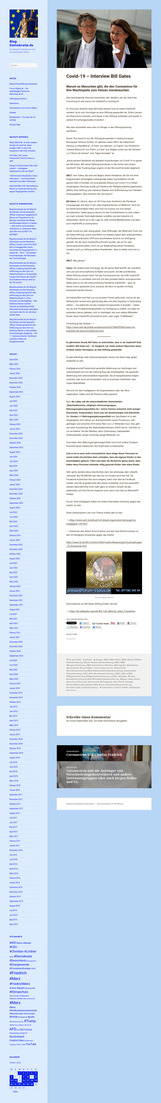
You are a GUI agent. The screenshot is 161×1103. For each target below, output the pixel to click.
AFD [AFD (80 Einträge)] (13, 1029)
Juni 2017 (14, 822)
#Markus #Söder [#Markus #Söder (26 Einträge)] (16, 999)
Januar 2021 (15, 637)
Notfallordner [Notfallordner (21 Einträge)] (29, 1041)
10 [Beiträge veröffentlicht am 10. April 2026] (28, 1077)
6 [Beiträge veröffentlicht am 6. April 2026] (11, 1077)
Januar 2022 (15, 591)
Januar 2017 (15, 846)
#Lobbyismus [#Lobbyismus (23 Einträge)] (24, 996)
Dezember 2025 (16, 378)
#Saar (130, 679)
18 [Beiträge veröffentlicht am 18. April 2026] (32, 1080)
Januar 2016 (15, 883)
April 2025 (14, 415)
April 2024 (14, 471)
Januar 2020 (15, 688)
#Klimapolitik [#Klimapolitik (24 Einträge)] (30, 988)
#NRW (129, 673)
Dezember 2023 (16, 489)
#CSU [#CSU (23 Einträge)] (12, 957)
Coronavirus (107, 687)
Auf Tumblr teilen (100, 623)
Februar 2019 (15, 730)
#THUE (121, 682)
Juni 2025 (14, 406)
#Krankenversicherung (104, 673)
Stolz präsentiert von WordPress (110, 804)
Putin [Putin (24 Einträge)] (18, 1044)
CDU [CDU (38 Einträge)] (21, 1029)
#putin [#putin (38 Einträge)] (31, 1016)
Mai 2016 (13, 864)
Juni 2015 (14, 915)
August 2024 (15, 452)
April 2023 (14, 526)
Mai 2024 (13, 466)
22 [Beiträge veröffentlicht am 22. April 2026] (20, 1084)
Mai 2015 (13, 920)
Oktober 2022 (15, 554)
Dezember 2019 (16, 693)
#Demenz (109, 665)
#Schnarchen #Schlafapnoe (100, 682)
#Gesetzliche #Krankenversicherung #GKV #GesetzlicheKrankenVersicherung (95, 669)
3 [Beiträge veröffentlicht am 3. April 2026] (27, 1073)
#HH (91, 673)
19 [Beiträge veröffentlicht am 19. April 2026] (36, 1080)
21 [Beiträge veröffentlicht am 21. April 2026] (16, 1084)
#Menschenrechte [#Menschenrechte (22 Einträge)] (29, 999)
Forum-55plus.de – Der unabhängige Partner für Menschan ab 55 (20, 91)
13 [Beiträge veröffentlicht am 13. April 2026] (11, 1080)
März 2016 (14, 873)
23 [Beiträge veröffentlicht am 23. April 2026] (24, 1084)
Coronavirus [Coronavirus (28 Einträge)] (15, 1033)
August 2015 (15, 906)
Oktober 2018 (15, 748)
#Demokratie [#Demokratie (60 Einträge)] (23, 956)
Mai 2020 (13, 670)
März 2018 (14, 781)
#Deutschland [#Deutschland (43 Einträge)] (18, 960)
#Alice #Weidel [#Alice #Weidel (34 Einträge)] (23, 943)
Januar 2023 (15, 540)
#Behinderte (114, 659)
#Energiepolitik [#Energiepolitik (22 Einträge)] (31, 961)
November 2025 (16, 383)
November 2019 (16, 697)
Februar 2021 (15, 633)
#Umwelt (129, 682)
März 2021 (14, 628)
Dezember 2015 (16, 887)
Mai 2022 (13, 572)
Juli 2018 (13, 762)
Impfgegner (134, 687)
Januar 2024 (15, 484)
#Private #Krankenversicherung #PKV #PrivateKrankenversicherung (100, 677)
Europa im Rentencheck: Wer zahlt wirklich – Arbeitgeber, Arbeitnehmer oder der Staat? (24, 168)
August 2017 (15, 813)
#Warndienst (98, 684)
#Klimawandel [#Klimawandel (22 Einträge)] (14, 996)
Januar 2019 (15, 734)
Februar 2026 (15, 369)
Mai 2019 (13, 716)
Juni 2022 (14, 568)
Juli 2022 (13, 563)
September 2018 (16, 753)
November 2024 (16, 438)
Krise (97, 268)
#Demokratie (132, 665)
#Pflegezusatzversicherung (98, 676)
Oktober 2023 (15, 498)
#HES (85, 673)
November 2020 (16, 646)
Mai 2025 (13, 410)
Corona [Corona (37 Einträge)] (28, 1029)
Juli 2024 (13, 457)
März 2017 (14, 836)
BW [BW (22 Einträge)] (18, 1030)
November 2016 (16, 850)
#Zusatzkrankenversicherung (118, 684)
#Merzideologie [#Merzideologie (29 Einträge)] (16, 1013)
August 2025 (15, 396)
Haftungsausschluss (18, 99)
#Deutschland (72, 668)
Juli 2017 (13, 818)
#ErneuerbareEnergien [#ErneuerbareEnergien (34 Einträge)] (20, 968)
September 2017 (16, 809)
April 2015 (14, 924)
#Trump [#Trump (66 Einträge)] (30, 1021)
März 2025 (14, 420)
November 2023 (16, 494)
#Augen (99, 659)
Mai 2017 (13, 827)
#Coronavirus (98, 665)
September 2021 (16, 605)
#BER (124, 659)
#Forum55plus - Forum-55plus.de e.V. (96, 668)
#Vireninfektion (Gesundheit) (79, 684)
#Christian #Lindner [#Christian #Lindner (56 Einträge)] (23, 951)
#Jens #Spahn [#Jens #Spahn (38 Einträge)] (17, 988)
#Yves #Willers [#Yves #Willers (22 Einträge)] (19, 1025)
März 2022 (14, 582)
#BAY (106, 659)
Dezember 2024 (16, 434)
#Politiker (122, 676)
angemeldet (82, 720)
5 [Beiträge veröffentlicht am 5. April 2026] (35, 1073)
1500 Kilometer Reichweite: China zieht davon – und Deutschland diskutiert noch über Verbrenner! (23, 178)
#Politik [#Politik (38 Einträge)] (14, 1016)
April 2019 (14, 721)
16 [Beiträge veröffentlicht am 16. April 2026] (24, 1080)
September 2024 (16, 447)
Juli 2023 (13, 512)
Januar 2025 (15, 429)
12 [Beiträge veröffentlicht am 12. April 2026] (36, 1077)
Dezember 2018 (16, 739)
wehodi (88, 659)
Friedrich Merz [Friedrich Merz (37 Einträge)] (17, 1040)
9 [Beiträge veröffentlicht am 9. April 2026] (23, 1077)
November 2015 (16, 892)
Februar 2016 (15, 878)
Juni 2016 (14, 859)
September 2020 (16, 656)
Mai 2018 (13, 771)
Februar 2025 (15, 424)
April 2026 (14, 359)
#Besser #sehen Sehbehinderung (98, 662)
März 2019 (14, 725)
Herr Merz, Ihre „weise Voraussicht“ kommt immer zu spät (22, 158)
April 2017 (14, 832)
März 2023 (14, 531)
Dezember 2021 (16, 596)
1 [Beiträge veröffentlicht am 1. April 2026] (19, 1073)
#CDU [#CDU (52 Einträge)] (13, 947)
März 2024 (14, 475)
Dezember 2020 (16, 642)
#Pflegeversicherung (75, 676)
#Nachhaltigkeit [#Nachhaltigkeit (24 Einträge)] (29, 1014)
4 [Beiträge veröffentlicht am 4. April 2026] (31, 1073)
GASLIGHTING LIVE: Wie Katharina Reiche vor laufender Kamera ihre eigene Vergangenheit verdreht (24, 189)
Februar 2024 (15, 480)
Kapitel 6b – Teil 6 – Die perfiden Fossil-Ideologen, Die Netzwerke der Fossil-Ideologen (23, 255)
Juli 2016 (13, 855)
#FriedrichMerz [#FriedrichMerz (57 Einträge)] (20, 984)
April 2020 (14, 674)
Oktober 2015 (15, 896)
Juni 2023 (14, 517)
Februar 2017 (15, 841)
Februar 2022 (15, 586)
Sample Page (15, 125)
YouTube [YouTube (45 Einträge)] (31, 1044)
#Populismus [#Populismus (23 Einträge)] (22, 1017)
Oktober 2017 (15, 804)
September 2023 (16, 503)
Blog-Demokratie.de (21, 43)
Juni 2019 (14, 711)
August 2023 (15, 508)
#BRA (117, 662)
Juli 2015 (13, 910)
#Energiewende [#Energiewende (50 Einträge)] (19, 964)
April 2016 (14, 869)
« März (15, 1092)
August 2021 (15, 609)
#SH (115, 682)
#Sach (137, 679)
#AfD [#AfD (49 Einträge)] (13, 942)
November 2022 (16, 549)
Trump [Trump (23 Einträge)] (23, 1044)
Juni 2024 (14, 461)
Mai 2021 (13, 619)
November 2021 (16, 600)
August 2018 (15, 758)
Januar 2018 (15, 790)
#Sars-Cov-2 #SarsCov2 (76, 682)
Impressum (14, 103)
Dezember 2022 (16, 545)
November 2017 (16, 799)
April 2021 (14, 623)
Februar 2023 (15, 535)
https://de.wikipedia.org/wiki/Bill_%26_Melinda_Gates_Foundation (102, 611)
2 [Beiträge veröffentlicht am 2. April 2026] (23, 1073)
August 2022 (15, 559)
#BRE (122, 662)
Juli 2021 (13, 614)
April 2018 (14, 776)
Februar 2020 (15, 684)
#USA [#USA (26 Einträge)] (12, 1025)
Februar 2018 (15, 785)
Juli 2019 (13, 707)
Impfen (125, 687)
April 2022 (14, 577)
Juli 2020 (13, 660)
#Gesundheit (130, 670)
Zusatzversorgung (90, 687)
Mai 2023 (13, 521)
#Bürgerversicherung (76, 665)
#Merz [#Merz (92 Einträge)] (15, 1002)
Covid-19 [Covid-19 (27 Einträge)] (23, 1033)
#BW (89, 665)
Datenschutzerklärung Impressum (23, 84)
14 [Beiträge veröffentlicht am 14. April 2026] (16, 1080)
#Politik (114, 676)
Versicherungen (73, 687)
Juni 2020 (14, 665)
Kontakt (13, 113)
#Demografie (120, 665)
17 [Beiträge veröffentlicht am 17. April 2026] (28, 1080)
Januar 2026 (15, 373)
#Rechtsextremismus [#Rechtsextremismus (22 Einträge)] (17, 1022)
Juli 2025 (13, 401)
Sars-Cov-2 (71, 690)
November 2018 (16, 744)
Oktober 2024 (15, 443)
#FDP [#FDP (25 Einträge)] (34, 969)
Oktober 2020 (15, 651)
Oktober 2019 (15, 702)
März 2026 (14, 364)
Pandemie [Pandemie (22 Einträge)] (13, 1044)
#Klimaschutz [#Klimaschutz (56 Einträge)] (19, 992)
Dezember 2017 (16, 795)
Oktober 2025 (15, 387)
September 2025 (16, 392)
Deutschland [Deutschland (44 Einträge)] (17, 1036)
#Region (123, 679)
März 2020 (14, 679)
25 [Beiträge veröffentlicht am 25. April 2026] (32, 1084)
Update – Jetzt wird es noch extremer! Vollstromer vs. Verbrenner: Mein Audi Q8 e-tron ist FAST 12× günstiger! (23, 228)
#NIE (123, 673)
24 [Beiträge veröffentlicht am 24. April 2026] (28, 1084)
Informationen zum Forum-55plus (23, 108)
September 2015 (16, 901)
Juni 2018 (14, 767)
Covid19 (117, 687)
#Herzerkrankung (74, 673)
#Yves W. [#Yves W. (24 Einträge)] (28, 1025)
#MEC (117, 673)
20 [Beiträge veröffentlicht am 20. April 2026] (11, 1084)
